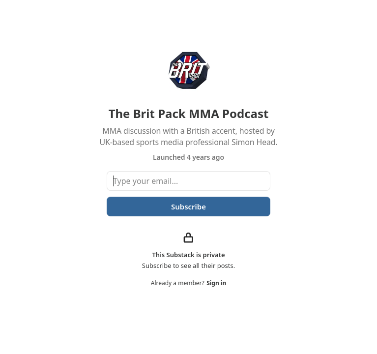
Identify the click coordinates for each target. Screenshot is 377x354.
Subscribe (188, 206)
